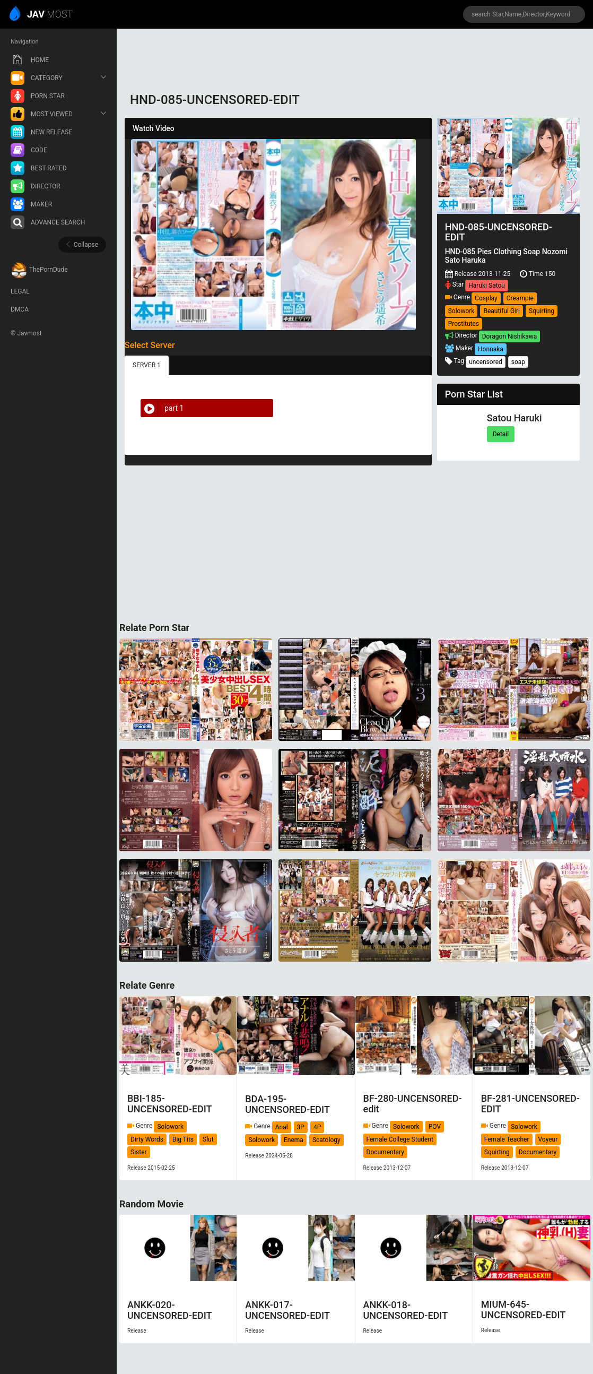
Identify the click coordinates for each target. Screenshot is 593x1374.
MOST (42, 14)
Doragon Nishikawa (509, 336)
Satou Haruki (514, 418)
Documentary (385, 1152)
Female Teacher (506, 1139)
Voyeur (548, 1139)
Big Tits (183, 1139)
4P (317, 1127)
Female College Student (400, 1139)
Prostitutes (463, 323)
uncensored (485, 362)
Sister (138, 1152)
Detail (501, 434)
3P (300, 1127)
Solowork (461, 311)
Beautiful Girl (501, 311)
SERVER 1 (147, 365)
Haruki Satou (486, 285)
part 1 (162, 408)
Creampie (520, 298)
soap (518, 362)
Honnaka (490, 349)
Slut (208, 1139)
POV (435, 1126)
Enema (293, 1140)
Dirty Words (146, 1139)
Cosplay (486, 298)
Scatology (326, 1140)
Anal (281, 1127)
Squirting (541, 311)
